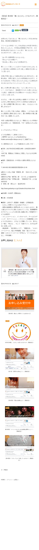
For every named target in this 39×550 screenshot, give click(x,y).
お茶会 (22, 25)
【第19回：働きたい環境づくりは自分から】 (19, 313)
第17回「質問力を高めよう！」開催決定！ (19, 371)
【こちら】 (18, 240)
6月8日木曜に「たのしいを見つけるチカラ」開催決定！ (19, 342)
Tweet (4, 30)
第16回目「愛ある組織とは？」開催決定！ (19, 400)
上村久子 (16, 25)
